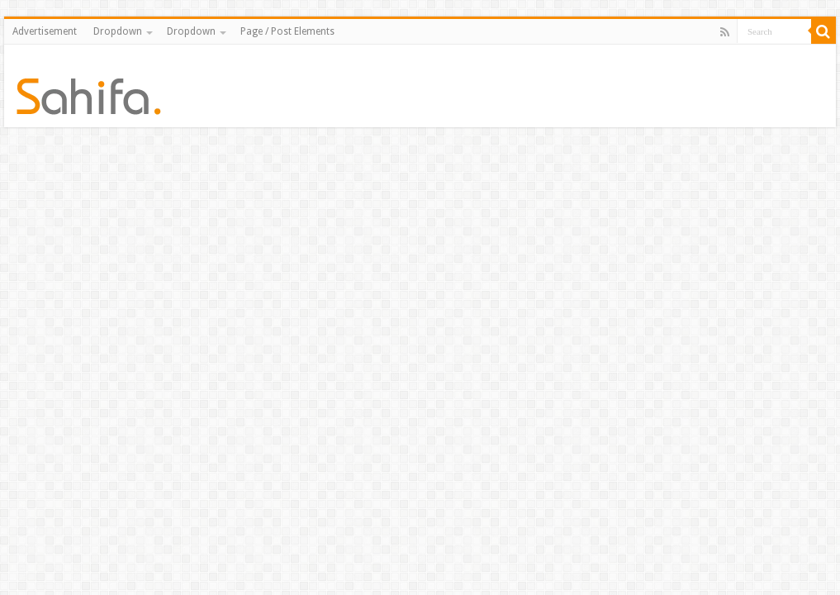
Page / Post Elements (287, 31)
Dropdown (117, 31)
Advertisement (44, 31)
